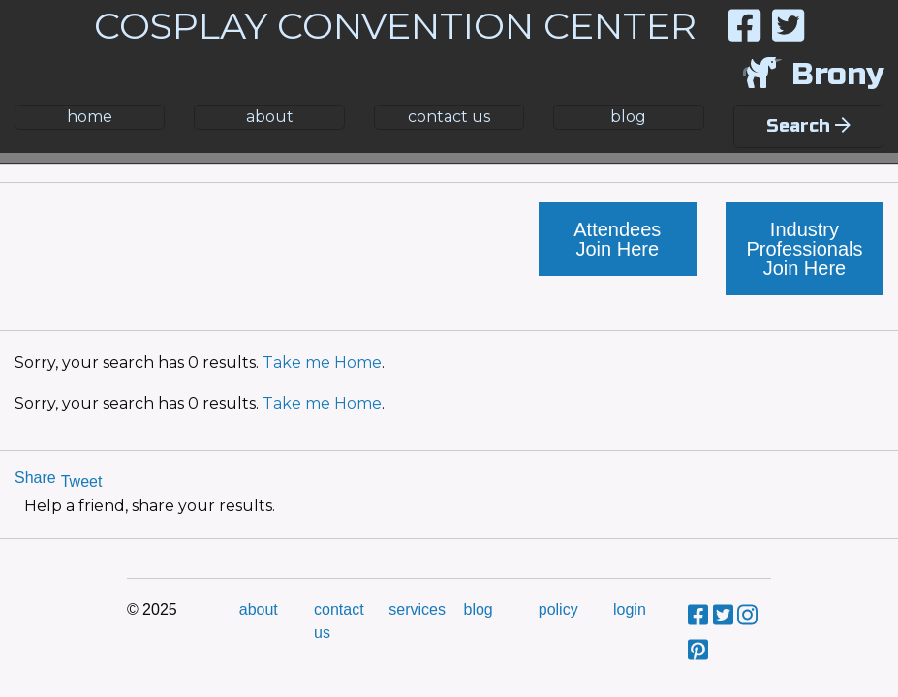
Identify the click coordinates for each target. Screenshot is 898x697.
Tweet (82, 481)
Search (808, 125)
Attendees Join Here (617, 239)
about (270, 116)
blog (628, 116)
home (89, 116)
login (629, 609)
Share (35, 478)
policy (558, 609)
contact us (449, 116)
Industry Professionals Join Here (804, 249)
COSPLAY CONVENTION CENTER (395, 25)
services (417, 609)
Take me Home (322, 362)
